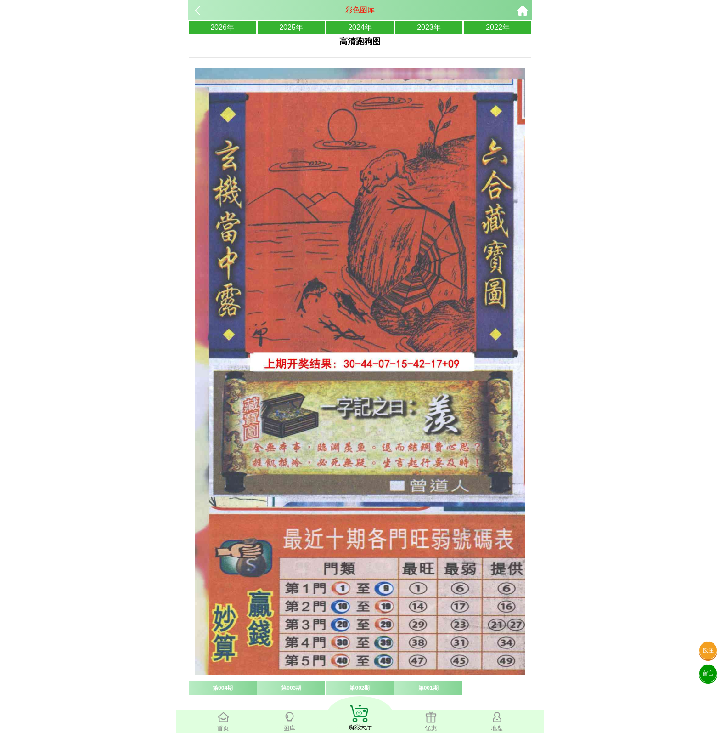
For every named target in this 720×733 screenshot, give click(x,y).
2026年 (222, 27)
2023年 (429, 27)
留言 (708, 673)
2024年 (360, 27)
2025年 (291, 27)
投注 (708, 650)
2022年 (498, 27)
